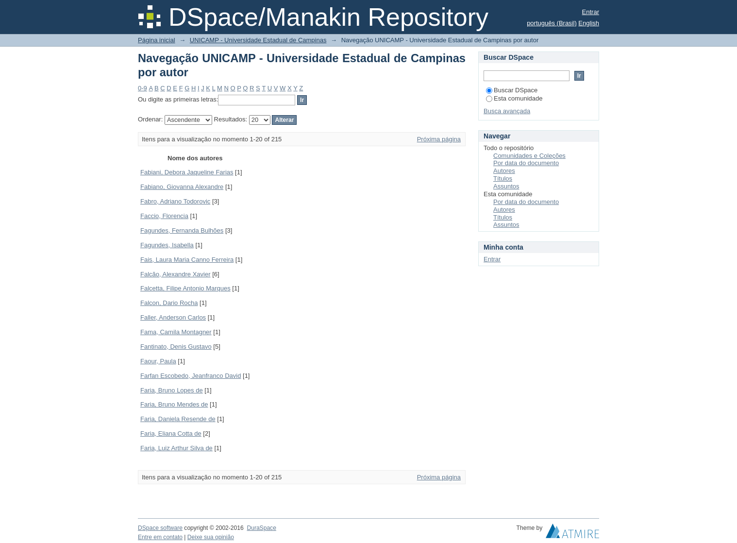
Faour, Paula (158, 361)
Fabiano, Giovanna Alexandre (181, 186)
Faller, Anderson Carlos (173, 317)
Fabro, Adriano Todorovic (175, 201)
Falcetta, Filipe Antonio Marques (185, 288)
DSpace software (160, 528)
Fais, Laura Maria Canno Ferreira (187, 259)
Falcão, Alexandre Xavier (175, 274)
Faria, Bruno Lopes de (171, 390)
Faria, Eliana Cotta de (170, 433)
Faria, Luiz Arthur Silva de (176, 448)
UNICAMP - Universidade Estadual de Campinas (258, 40)
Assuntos (506, 186)
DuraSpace (261, 528)
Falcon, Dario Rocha (169, 302)
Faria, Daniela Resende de (178, 419)
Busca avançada (507, 111)
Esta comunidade (514, 98)
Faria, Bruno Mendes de (174, 404)
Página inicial (156, 40)
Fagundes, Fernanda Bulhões (181, 230)
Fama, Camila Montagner (176, 332)
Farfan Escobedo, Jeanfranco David (190, 375)
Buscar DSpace (511, 90)
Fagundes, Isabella (167, 245)
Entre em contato (160, 537)
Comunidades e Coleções (529, 155)
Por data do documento (526, 163)
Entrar (590, 12)
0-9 (142, 88)
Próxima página (439, 139)
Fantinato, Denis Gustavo (176, 346)
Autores (504, 170)
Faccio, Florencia (164, 216)
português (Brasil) (552, 23)
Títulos (502, 178)
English (588, 23)
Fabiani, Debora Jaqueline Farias (187, 172)
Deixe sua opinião (210, 537)
